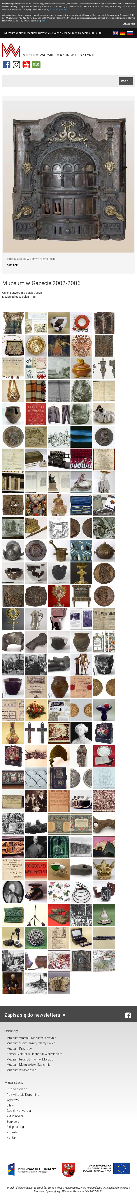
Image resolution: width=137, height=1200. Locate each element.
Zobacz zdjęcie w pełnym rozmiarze (31, 258)
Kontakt (12, 1137)
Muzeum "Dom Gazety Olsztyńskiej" (31, 1043)
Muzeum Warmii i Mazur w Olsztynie (27, 33)
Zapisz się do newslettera (36, 1015)
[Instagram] (16, 64)
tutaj (44, 20)
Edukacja (13, 1121)
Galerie (56, 33)
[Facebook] (6, 64)
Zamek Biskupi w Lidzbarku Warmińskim (34, 1054)
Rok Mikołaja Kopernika (23, 1094)
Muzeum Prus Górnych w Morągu (30, 1059)
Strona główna (17, 1089)
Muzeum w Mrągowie (21, 1070)
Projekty (12, 1132)
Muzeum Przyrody (19, 1048)
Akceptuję (129, 23)
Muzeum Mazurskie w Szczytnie (28, 1064)
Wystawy (13, 1100)
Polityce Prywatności (59, 9)
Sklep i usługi (16, 1127)
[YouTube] (26, 64)
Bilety (10, 1105)
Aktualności (15, 1116)
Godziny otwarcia (19, 1110)
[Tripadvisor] (36, 64)
